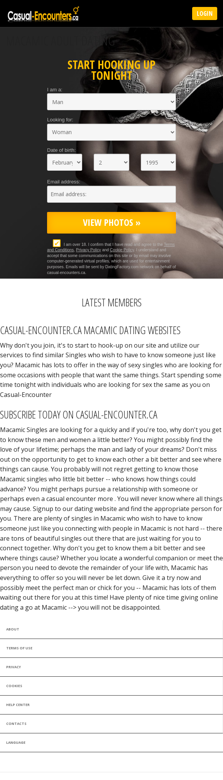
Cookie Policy (122, 250)
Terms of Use (19, 648)
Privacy (13, 666)
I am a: (55, 89)
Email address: (63, 182)
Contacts (16, 723)
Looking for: (60, 120)
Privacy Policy (88, 250)
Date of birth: (61, 150)
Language (15, 742)
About (12, 629)
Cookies (14, 685)
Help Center (18, 704)
